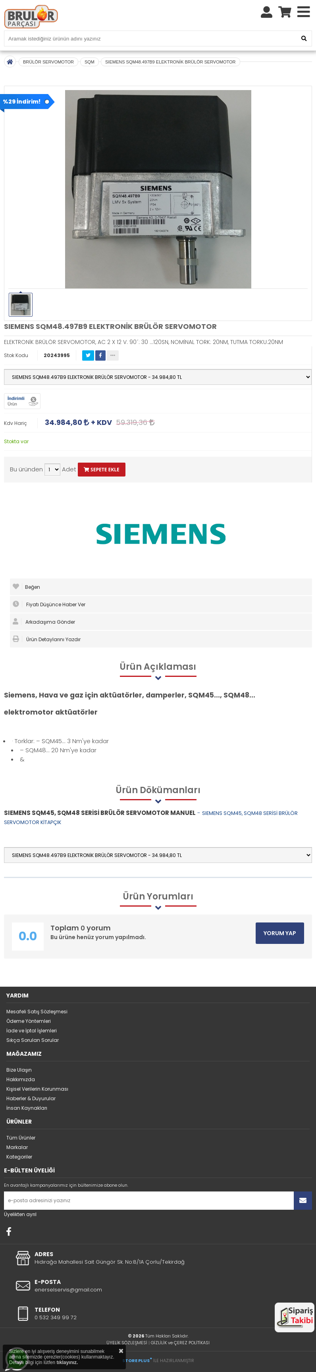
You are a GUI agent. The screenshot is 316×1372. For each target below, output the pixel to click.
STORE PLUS (137, 1360)
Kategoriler (19, 1156)
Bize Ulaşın (19, 1069)
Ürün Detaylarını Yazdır (47, 639)
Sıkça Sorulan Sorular (32, 1040)
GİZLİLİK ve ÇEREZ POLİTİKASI (180, 1342)
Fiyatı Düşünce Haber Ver (49, 604)
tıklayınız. (67, 1362)
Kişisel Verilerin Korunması (37, 1089)
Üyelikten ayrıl (20, 1214)
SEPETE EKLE (101, 469)
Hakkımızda (20, 1079)
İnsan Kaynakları (26, 1108)
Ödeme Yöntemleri (28, 1021)
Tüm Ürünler (20, 1137)
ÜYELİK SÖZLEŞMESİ (126, 1342)
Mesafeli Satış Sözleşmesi (36, 1011)
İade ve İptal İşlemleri (31, 1030)
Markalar (17, 1147)
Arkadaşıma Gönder (44, 621)
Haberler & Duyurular (31, 1098)
